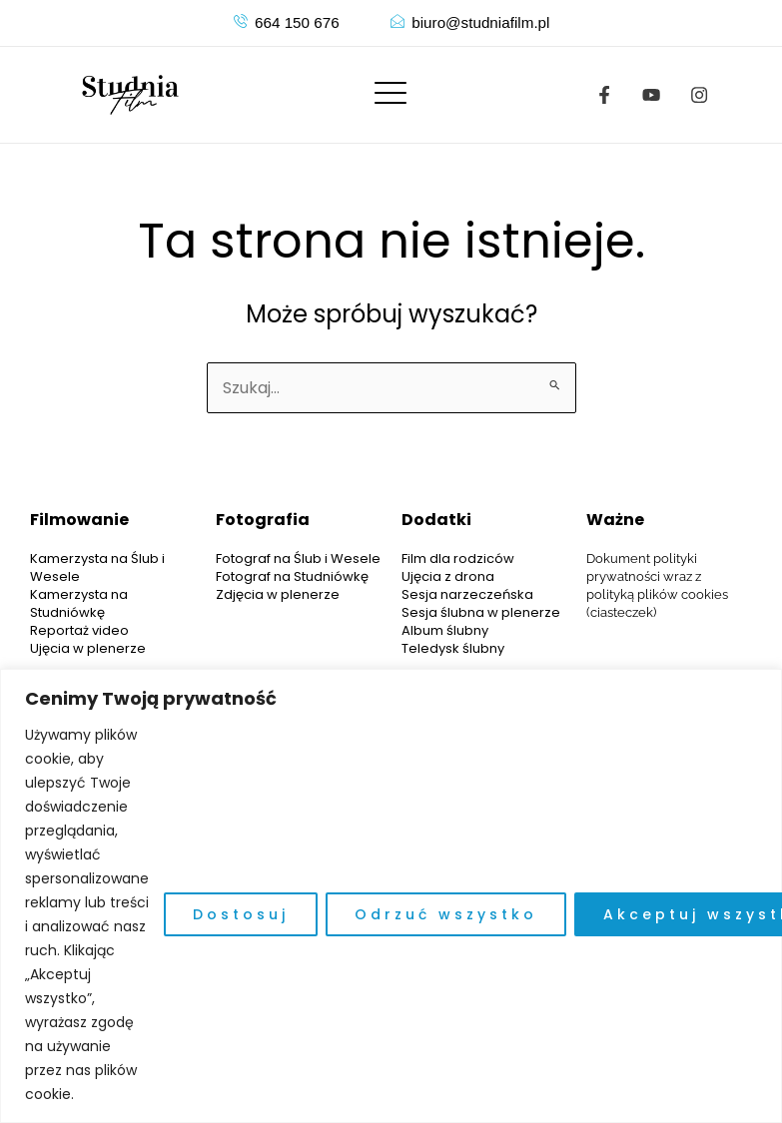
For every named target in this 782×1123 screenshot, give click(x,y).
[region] (391, 896)
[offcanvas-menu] (390, 94)
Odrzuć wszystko (446, 914)
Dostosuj (241, 914)
